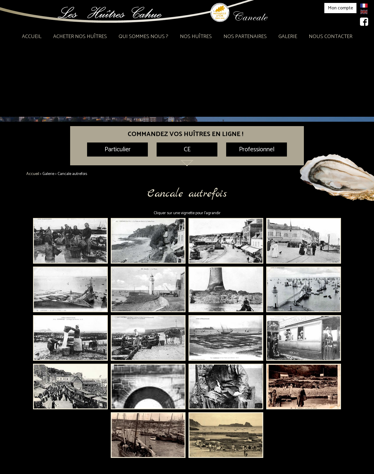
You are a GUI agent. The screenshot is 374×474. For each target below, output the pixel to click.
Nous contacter (330, 36)
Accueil (31, 36)
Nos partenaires (245, 36)
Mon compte (340, 8)
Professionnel (256, 149)
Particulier (118, 149)
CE (187, 149)
